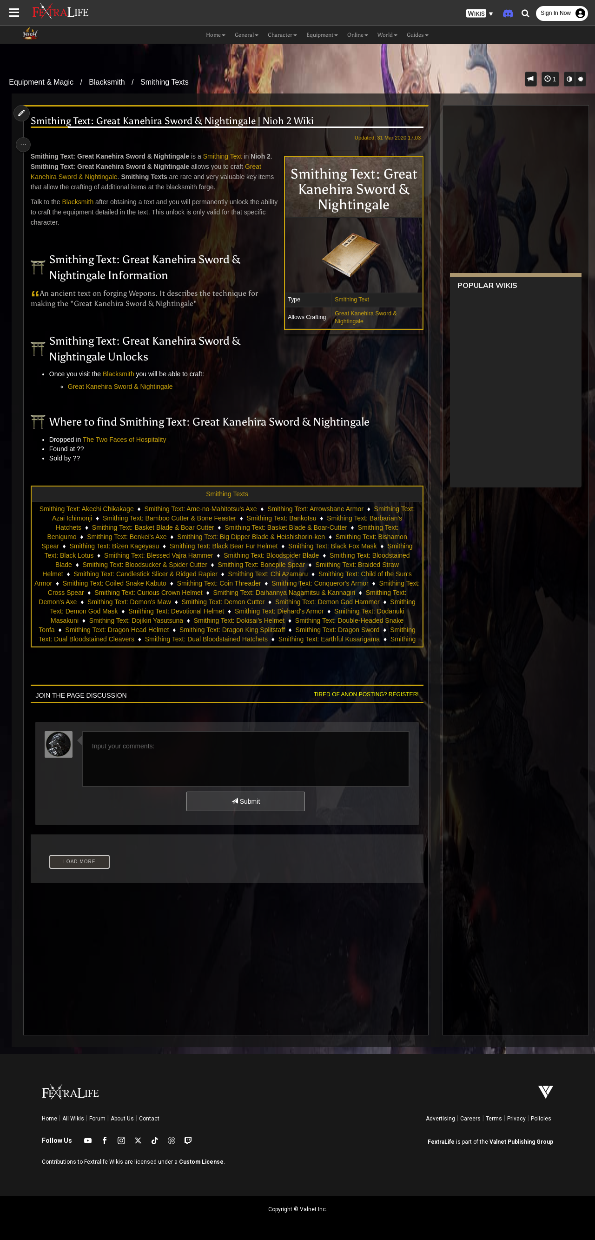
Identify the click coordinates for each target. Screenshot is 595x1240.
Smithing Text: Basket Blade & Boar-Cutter (285, 527)
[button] (479, 14)
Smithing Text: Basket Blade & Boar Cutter (153, 527)
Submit (245, 801)
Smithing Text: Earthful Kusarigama (328, 639)
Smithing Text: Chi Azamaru (267, 574)
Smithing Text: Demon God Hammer (327, 602)
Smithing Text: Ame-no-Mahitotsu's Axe (200, 509)
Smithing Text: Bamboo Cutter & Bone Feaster (169, 518)
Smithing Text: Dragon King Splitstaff (231, 629)
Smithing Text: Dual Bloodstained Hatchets (206, 639)
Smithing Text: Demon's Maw (129, 602)
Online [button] (357, 35)
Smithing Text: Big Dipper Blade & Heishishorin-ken (250, 536)
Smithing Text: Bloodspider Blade (270, 555)
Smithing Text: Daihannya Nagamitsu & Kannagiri (291, 592)
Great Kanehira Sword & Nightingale (122, 386)
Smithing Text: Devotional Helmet (176, 611)
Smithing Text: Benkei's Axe (126, 536)
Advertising (440, 1118)
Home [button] (215, 35)
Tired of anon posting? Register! (363, 694)
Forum (97, 1118)
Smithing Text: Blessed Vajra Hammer (158, 555)
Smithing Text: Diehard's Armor (279, 611)
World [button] (387, 35)
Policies (541, 1118)
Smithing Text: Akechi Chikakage (86, 509)
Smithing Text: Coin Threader (226, 583)
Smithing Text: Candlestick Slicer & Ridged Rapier (145, 574)
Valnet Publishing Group (521, 1142)
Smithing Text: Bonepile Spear (260, 564)
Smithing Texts (164, 82)
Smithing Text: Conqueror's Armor (327, 583)
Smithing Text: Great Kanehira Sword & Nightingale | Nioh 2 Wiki (174, 121)
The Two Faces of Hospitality (126, 439)
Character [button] (282, 35)
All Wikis (73, 1118)
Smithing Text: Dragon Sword (337, 629)
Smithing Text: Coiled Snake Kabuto (121, 583)
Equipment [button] (322, 35)
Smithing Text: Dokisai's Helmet (238, 620)
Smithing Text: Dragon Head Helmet (116, 629)
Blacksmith (107, 82)
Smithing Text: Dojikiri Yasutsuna (136, 620)
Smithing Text (349, 299)
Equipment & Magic (41, 82)
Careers (470, 1118)
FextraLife (441, 1142)
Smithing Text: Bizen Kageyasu (114, 546)
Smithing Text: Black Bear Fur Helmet (223, 546)
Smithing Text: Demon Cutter (222, 602)
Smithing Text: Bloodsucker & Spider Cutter (144, 564)
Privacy (516, 1118)
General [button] (246, 35)
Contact (149, 1118)
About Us (122, 1118)
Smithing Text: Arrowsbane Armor (315, 509)
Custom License (201, 1162)
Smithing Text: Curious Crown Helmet (156, 592)
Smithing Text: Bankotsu (281, 518)
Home (49, 1118)
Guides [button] (418, 35)
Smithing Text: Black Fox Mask (332, 546)
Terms (494, 1118)
